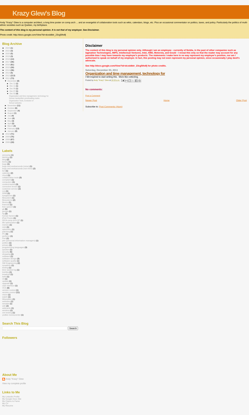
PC (3, 234)
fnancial (5, 204)
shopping (6, 254)
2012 (7, 75)
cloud (4, 175)
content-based (8, 184)
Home (167, 100)
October (11, 108)
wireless (6, 310)
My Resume (7, 405)
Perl (4, 238)
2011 (7, 78)
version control (8, 290)
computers (7, 182)
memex (5, 225)
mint (4, 227)
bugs (4, 164)
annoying (6, 155)
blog (4, 159)
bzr (3, 171)
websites (6, 301)
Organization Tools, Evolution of (21, 101)
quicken (5, 249)
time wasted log (9, 270)
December (12, 81)
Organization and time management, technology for (125, 73)
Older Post (241, 100)
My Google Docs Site (11, 399)
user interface (8, 285)
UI (3, 279)
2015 (7, 67)
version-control (9, 292)
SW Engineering (9, 263)
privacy (5, 245)
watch (5, 297)
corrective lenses (9, 186)
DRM (4, 193)
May (10, 121)
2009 (7, 136)
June (10, 118)
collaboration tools (10, 177)
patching (6, 231)
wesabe (5, 303)
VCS (4, 288)
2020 (7, 53)
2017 (7, 62)
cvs (3, 191)
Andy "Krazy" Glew (15, 379)
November (12, 105)
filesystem (6, 198)
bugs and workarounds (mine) (15, 166)
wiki (4, 306)
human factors (8, 216)
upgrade (6, 283)
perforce (6, 236)
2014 (7, 70)
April (10, 123)
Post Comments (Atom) (110, 106)
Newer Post (91, 100)
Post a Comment (92, 96)
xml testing (7, 312)
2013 (7, 73)
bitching (5, 157)
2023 (7, 48)
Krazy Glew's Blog (38, 13)
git (3, 209)
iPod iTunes (7, 218)
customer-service (10, 189)
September (13, 111)
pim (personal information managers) (18, 240)
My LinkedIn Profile (11, 396)
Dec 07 (13, 91)
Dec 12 (13, 83)
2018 (7, 59)
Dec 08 (13, 88)
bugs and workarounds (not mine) (17, 168)
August (11, 113)
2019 (7, 56)
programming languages (13, 247)
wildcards (6, 308)
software (6, 256)
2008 (7, 139)
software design (9, 258)
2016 (7, 64)
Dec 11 (13, 86)
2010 (7, 134)
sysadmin (6, 265)
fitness (5, 202)
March (10, 126)
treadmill (6, 274)
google (5, 211)
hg (3, 213)
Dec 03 (13, 93)
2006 (7, 142)
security (5, 252)
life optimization (9, 222)
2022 (7, 51)
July (10, 116)
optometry (6, 229)
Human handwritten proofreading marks (24, 98)
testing (5, 267)
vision (4, 294)
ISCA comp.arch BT (11, 220)
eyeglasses (7, 195)
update (5, 281)
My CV (5, 403)
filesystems (7, 200)
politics (5, 243)
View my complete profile (14, 383)
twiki (4, 276)
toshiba (5, 272)
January (11, 131)
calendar (6, 173)
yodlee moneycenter (11, 315)
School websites (15, 103)
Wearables (7, 299)
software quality (9, 261)
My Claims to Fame (11, 401)
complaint (6, 180)
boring (5, 162)
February (12, 128)
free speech (7, 207)
